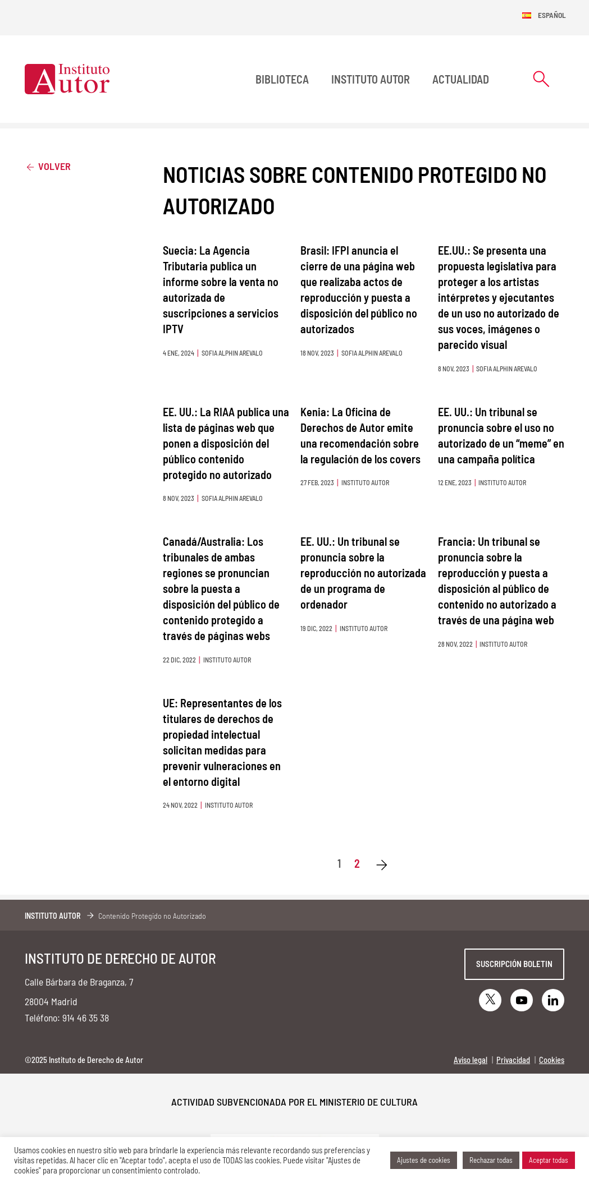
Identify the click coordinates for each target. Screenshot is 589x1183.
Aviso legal (470, 1060)
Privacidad (513, 1060)
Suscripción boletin (514, 964)
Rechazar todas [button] (491, 1160)
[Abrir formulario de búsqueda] (541, 78)
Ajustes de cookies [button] (423, 1160)
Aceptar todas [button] (548, 1160)
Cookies (551, 1060)
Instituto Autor (370, 79)
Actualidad (460, 79)
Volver (48, 165)
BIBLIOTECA (282, 79)
